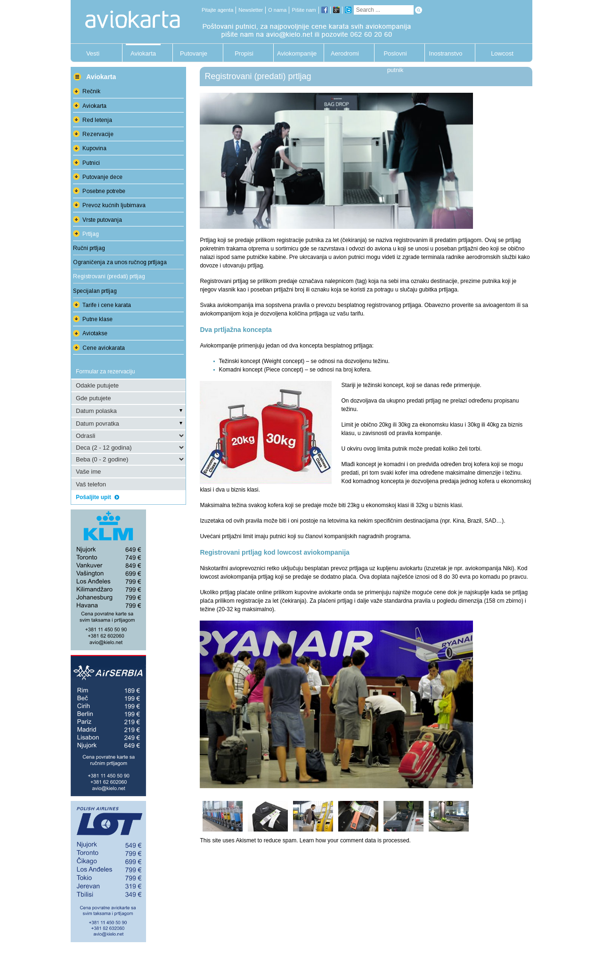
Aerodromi (345, 53)
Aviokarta (143, 53)
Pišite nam (304, 10)
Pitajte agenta (217, 10)
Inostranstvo (446, 53)
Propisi (244, 53)
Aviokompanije (294, 53)
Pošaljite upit (97, 497)
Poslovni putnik (395, 56)
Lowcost (502, 53)
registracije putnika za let (308, 240)
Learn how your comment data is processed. (355, 840)
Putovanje (193, 53)
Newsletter (250, 10)
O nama (277, 10)
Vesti (92, 53)
